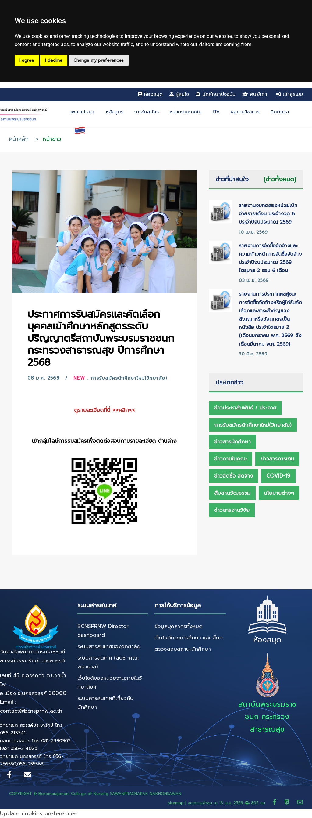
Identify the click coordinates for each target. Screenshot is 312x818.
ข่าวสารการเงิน (277, 459)
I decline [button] (53, 60)
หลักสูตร (114, 111)
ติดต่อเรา (279, 111)
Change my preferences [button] (98, 60)
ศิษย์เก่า (254, 94)
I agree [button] (27, 60)
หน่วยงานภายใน (186, 111)
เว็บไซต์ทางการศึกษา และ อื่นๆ (188, 638)
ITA (216, 111)
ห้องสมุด (150, 94)
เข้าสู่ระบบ (289, 94)
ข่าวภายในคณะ (230, 459)
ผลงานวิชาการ (245, 111)
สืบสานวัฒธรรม (232, 493)
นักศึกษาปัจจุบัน (216, 94)
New (79, 378)
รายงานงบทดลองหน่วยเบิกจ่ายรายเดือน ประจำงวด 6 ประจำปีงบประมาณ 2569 (268, 214)
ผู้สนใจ (179, 94)
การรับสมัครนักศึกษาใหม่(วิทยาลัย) (129, 378)
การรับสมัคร (146, 111)
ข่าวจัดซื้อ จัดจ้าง (233, 476)
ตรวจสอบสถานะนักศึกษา (182, 649)
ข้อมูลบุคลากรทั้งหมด (178, 626)
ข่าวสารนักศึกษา (232, 441)
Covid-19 (278, 476)
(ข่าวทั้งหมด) (280, 179)
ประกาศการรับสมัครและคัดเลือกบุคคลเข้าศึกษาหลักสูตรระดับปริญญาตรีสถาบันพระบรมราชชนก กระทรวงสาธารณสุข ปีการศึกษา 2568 (100, 338)
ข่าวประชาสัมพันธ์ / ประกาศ (245, 408)
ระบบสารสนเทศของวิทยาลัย (108, 646)
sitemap (176, 803)
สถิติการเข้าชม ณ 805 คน (227, 803)
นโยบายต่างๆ (279, 493)
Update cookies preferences (38, 813)
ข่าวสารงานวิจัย (232, 510)
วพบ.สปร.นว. (82, 111)
